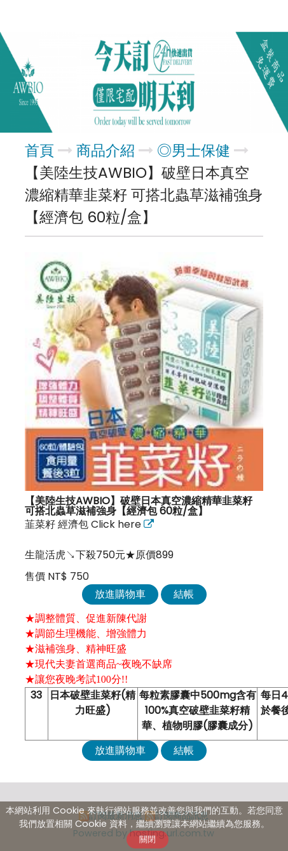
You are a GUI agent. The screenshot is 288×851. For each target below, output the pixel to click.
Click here (117, 524)
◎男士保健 (193, 150)
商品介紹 (107, 150)
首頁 (39, 150)
